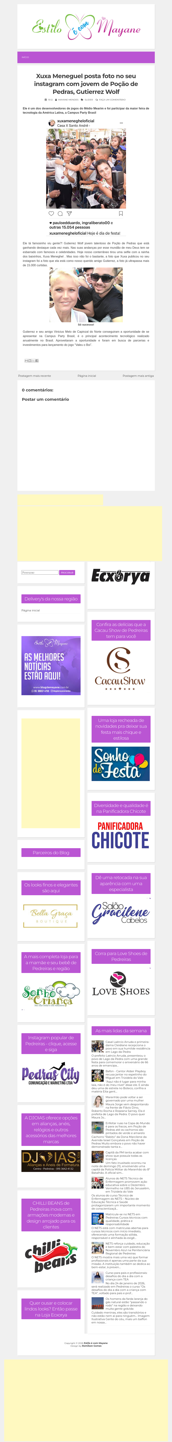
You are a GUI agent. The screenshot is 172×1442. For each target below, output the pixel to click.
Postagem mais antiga (138, 376)
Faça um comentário (112, 99)
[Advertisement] (60, 499)
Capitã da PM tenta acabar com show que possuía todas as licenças (127, 1156)
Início (25, 57)
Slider (89, 99)
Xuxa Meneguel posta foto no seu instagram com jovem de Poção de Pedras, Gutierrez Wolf (86, 83)
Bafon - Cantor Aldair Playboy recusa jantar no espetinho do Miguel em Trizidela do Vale (126, 1074)
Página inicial (87, 376)
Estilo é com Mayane (96, 1343)
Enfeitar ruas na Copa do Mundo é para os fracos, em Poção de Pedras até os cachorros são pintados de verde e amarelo (128, 1128)
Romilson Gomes (91, 1345)
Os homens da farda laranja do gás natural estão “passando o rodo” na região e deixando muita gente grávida (127, 1303)
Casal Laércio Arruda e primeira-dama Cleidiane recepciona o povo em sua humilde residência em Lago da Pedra (128, 1047)
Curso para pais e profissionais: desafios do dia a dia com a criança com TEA (126, 1276)
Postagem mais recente (34, 376)
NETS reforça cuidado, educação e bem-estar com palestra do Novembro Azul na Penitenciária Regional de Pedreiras (128, 1248)
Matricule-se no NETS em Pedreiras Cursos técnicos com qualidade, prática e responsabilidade (127, 1219)
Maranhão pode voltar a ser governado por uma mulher (125, 1098)
